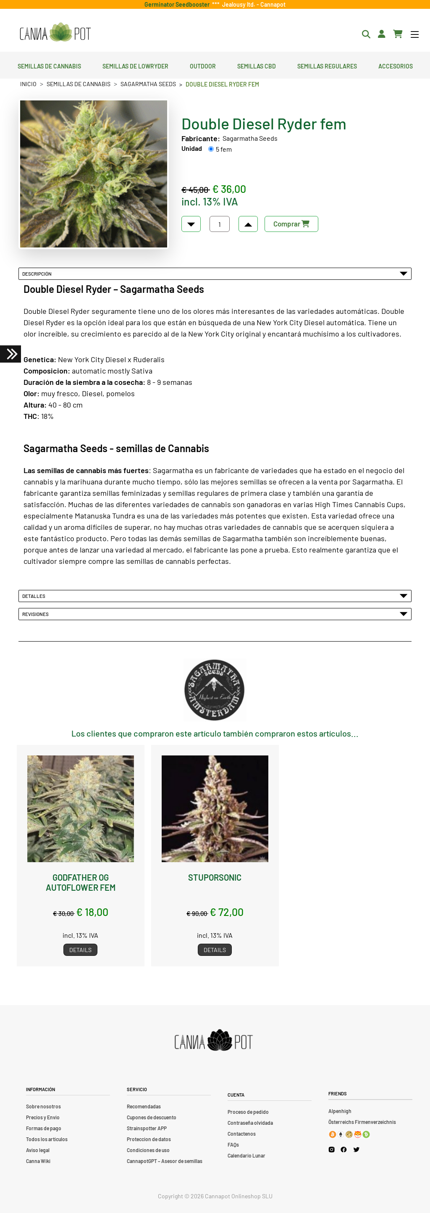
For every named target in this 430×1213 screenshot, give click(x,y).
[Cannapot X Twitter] (356, 1149)
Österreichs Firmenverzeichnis (362, 1121)
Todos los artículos (47, 1139)
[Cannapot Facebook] (343, 1150)
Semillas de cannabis (49, 65)
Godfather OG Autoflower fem (80, 882)
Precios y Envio (43, 1117)
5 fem (224, 149)
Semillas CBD (256, 65)
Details (80, 949)
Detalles (215, 596)
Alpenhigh (339, 1110)
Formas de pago (43, 1128)
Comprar (291, 223)
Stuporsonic (214, 877)
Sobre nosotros (43, 1106)
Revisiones (215, 614)
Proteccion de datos (149, 1139)
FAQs (233, 1144)
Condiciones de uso (148, 1149)
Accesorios (395, 65)
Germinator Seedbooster (178, 4)
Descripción (215, 273)
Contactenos (242, 1133)
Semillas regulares (327, 65)
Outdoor (203, 65)
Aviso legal (38, 1149)
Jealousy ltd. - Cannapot (253, 4)
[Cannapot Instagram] (331, 1150)
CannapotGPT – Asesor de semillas (164, 1160)
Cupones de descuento (151, 1117)
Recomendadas (144, 1106)
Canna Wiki (38, 1160)
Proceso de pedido (248, 1111)
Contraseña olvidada (250, 1122)
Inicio (28, 83)
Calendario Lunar (246, 1155)
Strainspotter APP (147, 1128)
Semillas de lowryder (135, 65)
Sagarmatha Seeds (148, 83)
